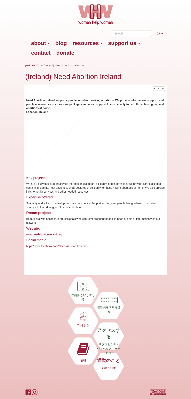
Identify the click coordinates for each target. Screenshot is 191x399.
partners (30, 65)
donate (65, 53)
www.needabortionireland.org (44, 234)
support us (124, 43)
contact (41, 53)
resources (87, 43)
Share (158, 88)
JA (161, 35)
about (40, 43)
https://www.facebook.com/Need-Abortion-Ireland (56, 246)
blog (61, 43)
